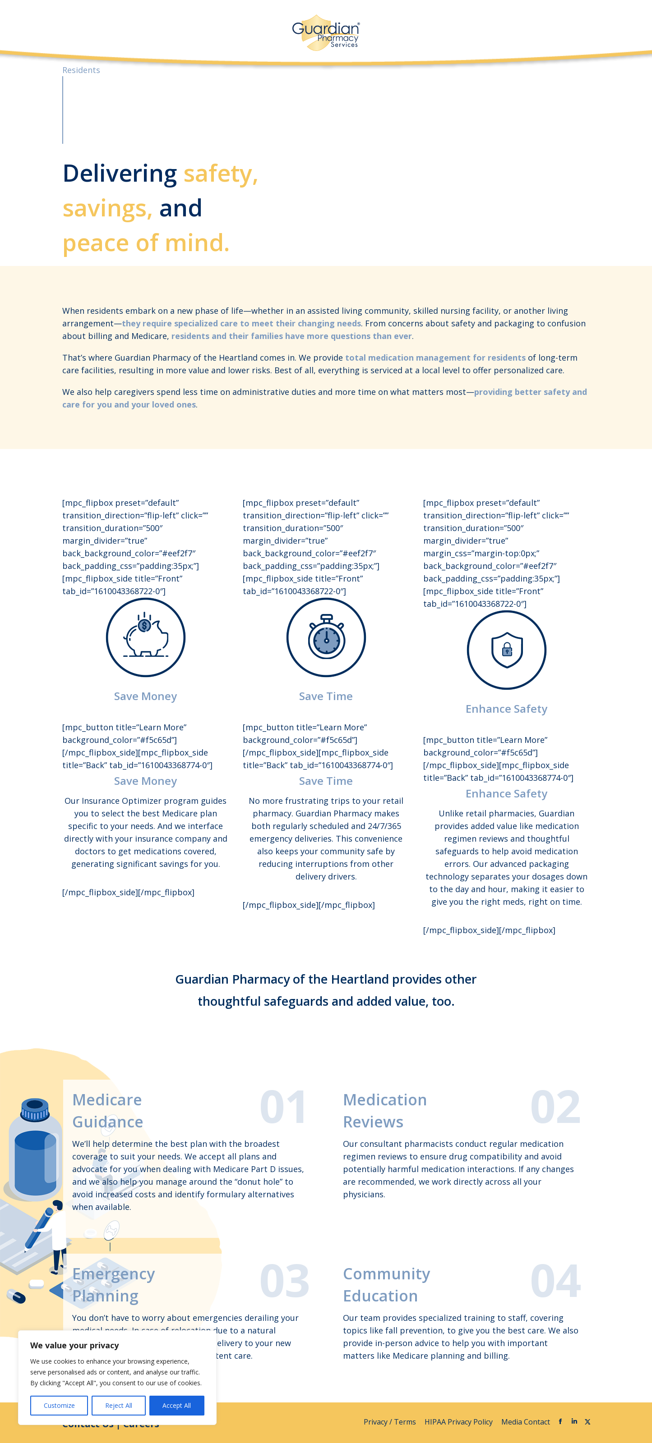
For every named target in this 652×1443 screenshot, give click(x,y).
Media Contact (525, 1422)
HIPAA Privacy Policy (460, 1422)
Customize (59, 1405)
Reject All (118, 1405)
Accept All (176, 1405)
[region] (117, 1377)
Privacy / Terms (391, 1422)
